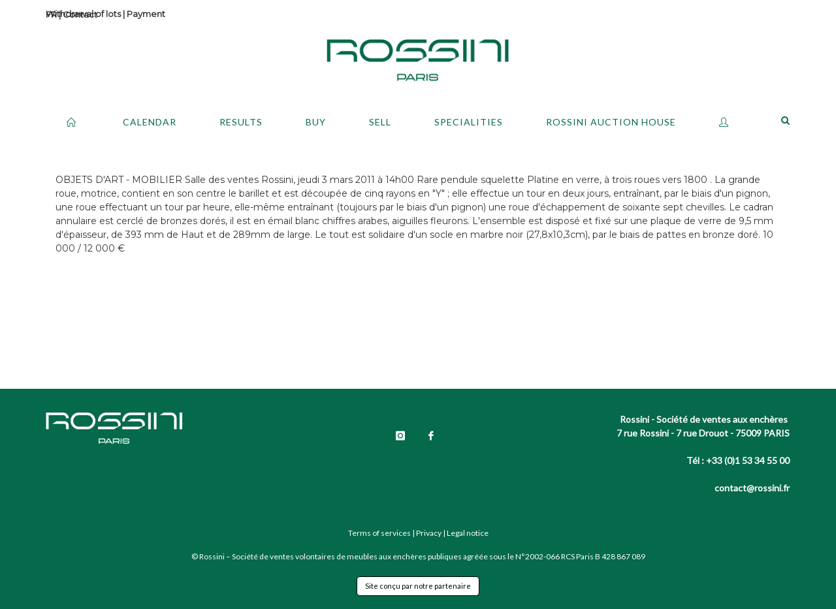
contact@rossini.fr (752, 487)
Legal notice (468, 533)
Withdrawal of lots (83, 13)
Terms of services (379, 533)
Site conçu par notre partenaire (418, 586)
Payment (146, 13)
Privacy (429, 533)
